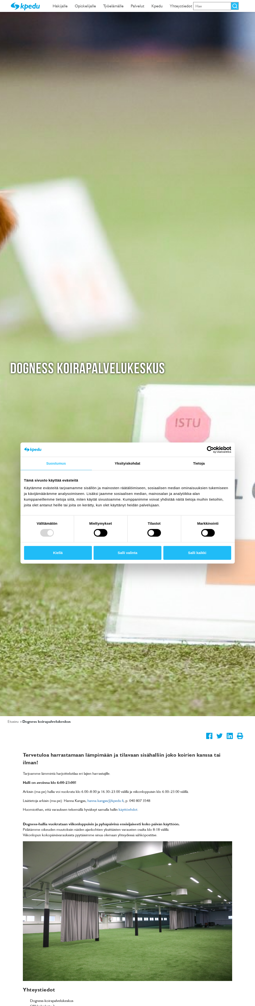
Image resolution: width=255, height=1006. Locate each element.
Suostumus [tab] (56, 463)
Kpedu (157, 5)
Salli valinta (127, 553)
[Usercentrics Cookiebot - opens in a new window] (210, 449)
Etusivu (14, 721)
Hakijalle (60, 5)
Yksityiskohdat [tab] (127, 463)
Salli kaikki (197, 553)
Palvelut (137, 5)
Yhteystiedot (181, 5)
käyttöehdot (128, 809)
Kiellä (58, 553)
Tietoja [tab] (199, 463)
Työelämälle (113, 5)
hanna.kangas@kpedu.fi (105, 800)
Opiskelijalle (85, 5)
